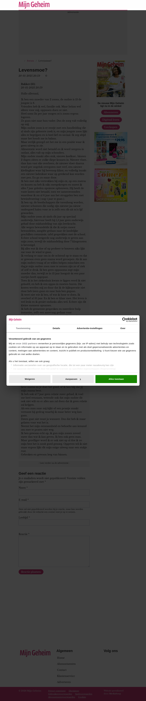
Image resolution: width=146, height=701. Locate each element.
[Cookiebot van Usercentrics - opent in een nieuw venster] (124, 320)
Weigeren (30, 379)
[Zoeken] (125, 5)
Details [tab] (56, 328)
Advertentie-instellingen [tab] (89, 328)
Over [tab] (122, 328)
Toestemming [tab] (23, 328)
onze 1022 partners (26, 343)
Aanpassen (73, 379)
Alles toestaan (116, 379)
